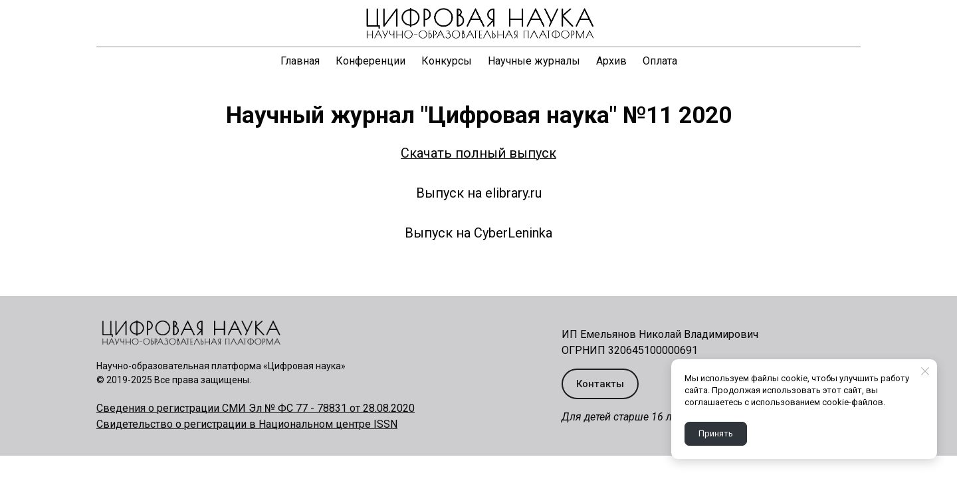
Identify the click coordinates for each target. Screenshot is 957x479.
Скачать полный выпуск (478, 153)
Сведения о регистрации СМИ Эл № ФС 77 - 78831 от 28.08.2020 (255, 408)
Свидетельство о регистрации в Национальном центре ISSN (246, 424)
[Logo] (478, 23)
